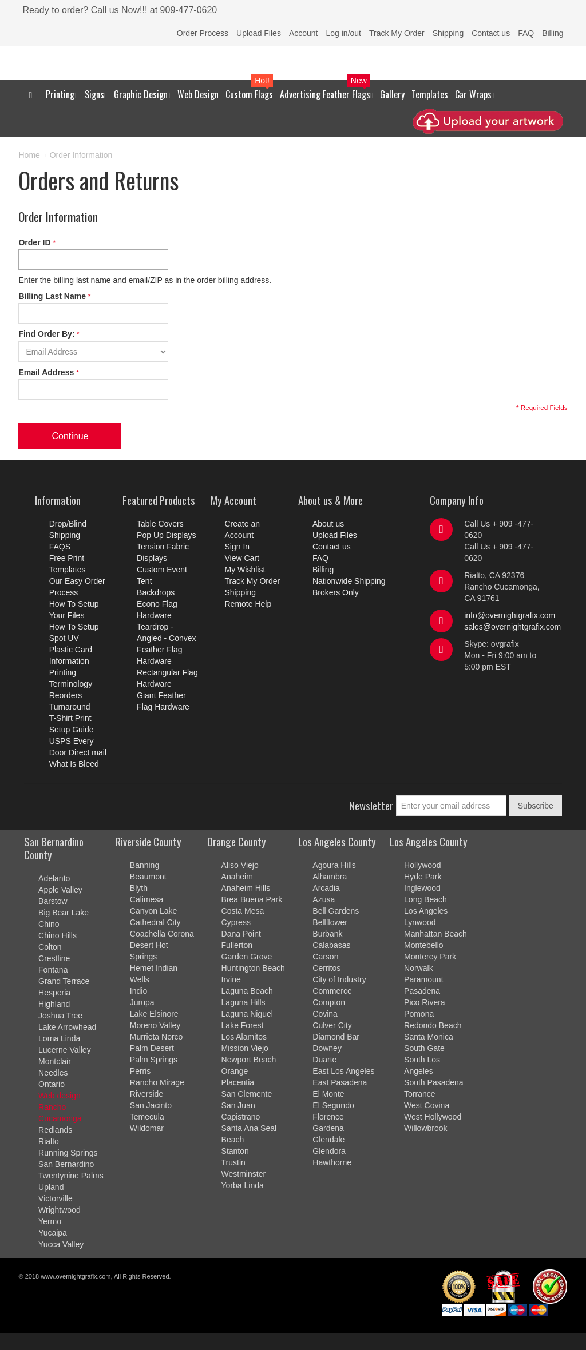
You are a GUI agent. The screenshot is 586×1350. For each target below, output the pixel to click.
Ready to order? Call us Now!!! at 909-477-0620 (119, 10)
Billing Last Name (53, 296)
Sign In (237, 546)
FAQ (526, 33)
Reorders (65, 695)
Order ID (35, 242)
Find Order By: (46, 334)
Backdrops (156, 592)
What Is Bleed (74, 763)
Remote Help (248, 603)
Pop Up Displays (166, 535)
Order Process (202, 33)
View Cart (242, 558)
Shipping (448, 33)
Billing (552, 33)
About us (328, 523)
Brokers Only (335, 592)
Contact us (491, 33)
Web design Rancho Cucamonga (60, 1107)
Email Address (47, 372)
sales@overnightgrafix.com (512, 626)
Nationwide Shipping (349, 581)
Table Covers (160, 523)
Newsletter (371, 805)
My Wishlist (245, 569)
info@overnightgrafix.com (509, 615)
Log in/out (343, 33)
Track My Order (397, 33)
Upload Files (258, 33)
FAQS (59, 546)
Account (303, 33)
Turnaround (69, 706)
